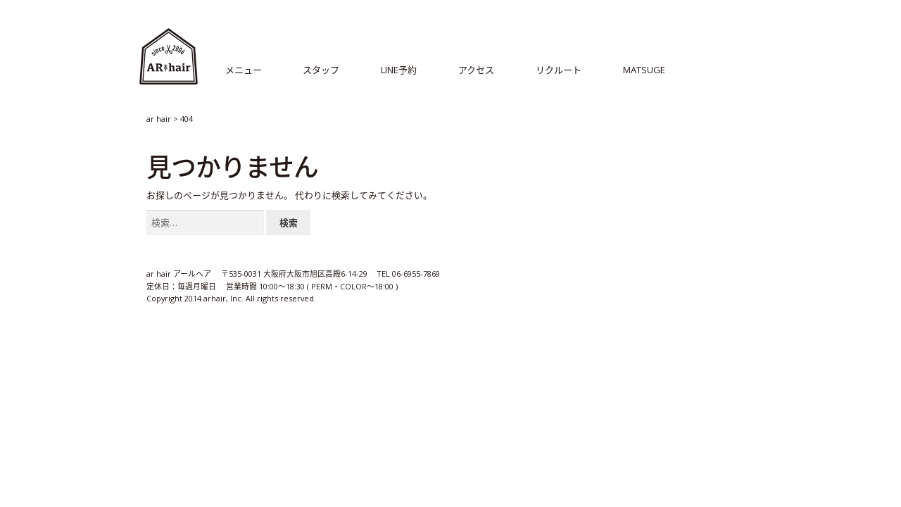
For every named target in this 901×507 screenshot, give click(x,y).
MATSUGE (644, 69)
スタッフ (321, 69)
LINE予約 (399, 69)
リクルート (558, 69)
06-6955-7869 (417, 274)
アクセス (476, 69)
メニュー (243, 69)
